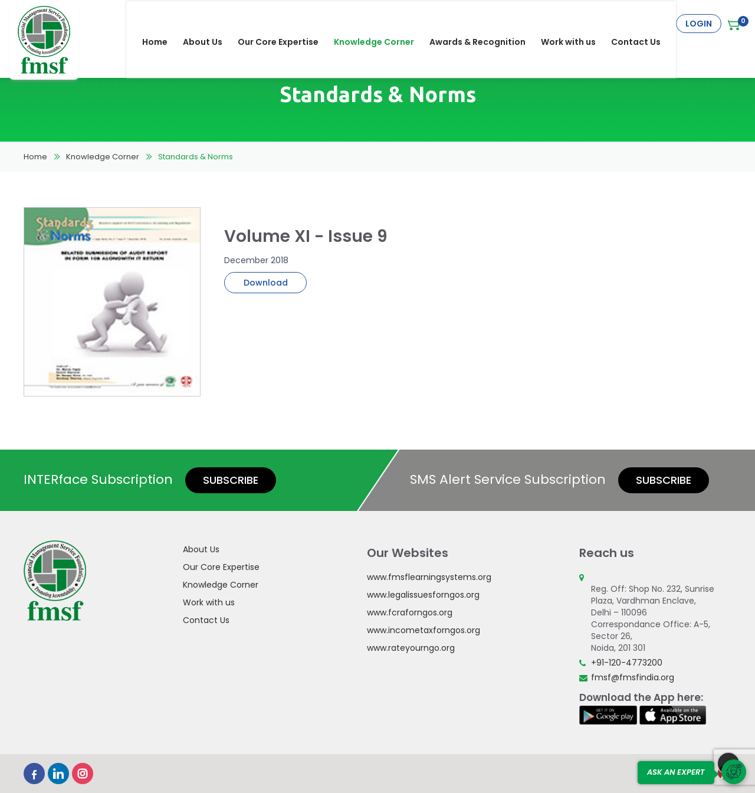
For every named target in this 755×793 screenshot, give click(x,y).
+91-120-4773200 (626, 663)
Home (162, 24)
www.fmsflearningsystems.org (429, 577)
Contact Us (643, 24)
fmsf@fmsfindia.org (632, 677)
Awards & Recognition (485, 24)
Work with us (576, 24)
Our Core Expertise (285, 24)
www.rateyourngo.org (411, 648)
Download (266, 283)
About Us (210, 24)
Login (698, 24)
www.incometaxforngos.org (423, 630)
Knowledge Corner (382, 24)
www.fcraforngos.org (409, 612)
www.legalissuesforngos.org (423, 595)
